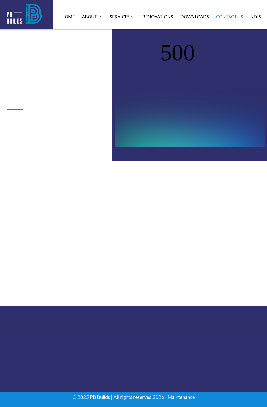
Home (68, 16)
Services (122, 17)
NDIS (255, 16)
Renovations (157, 16)
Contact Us (229, 16)
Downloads (194, 16)
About (91, 17)
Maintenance (181, 397)
